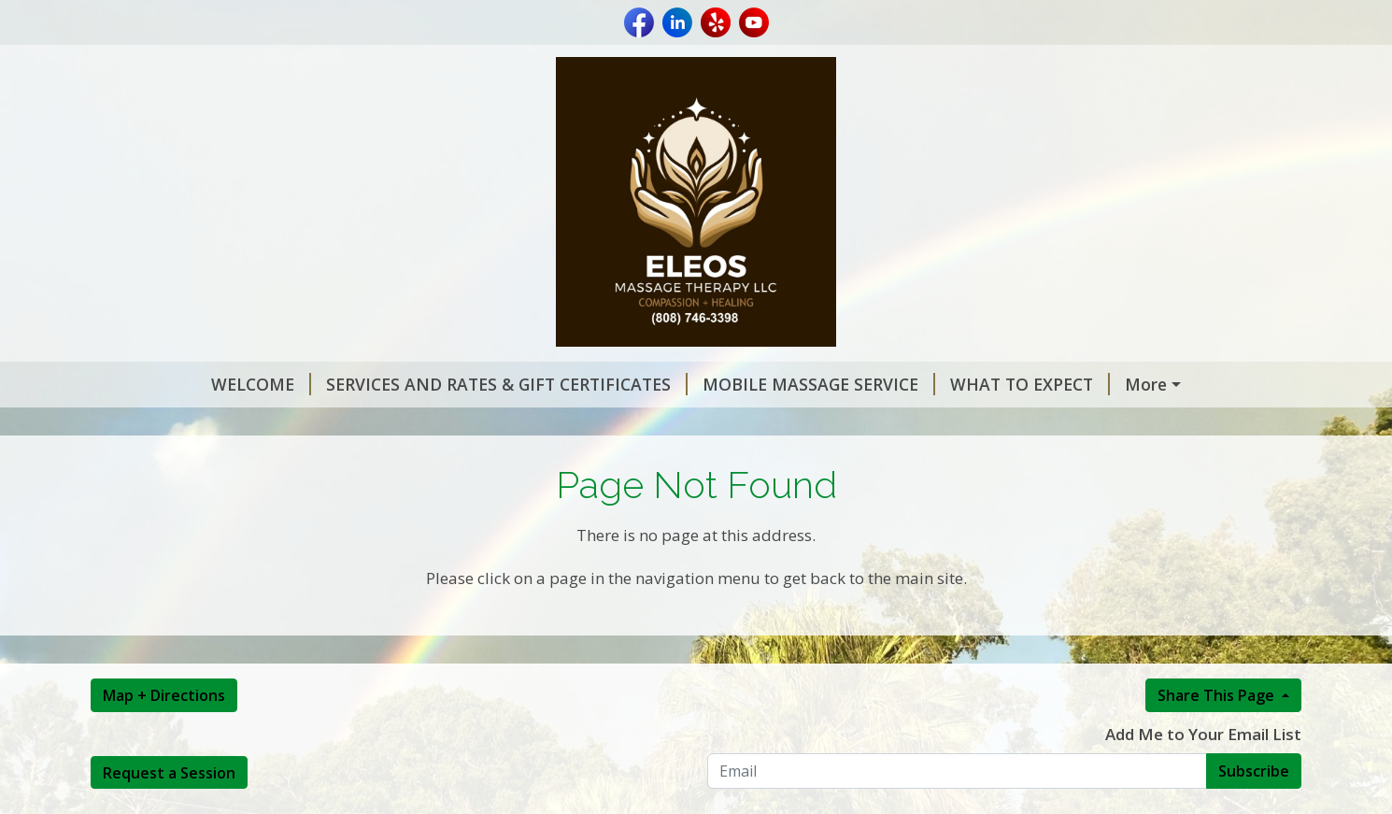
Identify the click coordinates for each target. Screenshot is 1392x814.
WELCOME (156, 384)
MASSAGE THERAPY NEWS (219, 424)
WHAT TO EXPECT (924, 384)
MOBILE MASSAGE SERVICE (713, 384)
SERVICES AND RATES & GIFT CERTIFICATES (401, 384)
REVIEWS (382, 424)
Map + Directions (164, 734)
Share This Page (1218, 734)
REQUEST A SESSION (1110, 384)
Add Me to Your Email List (1203, 773)
